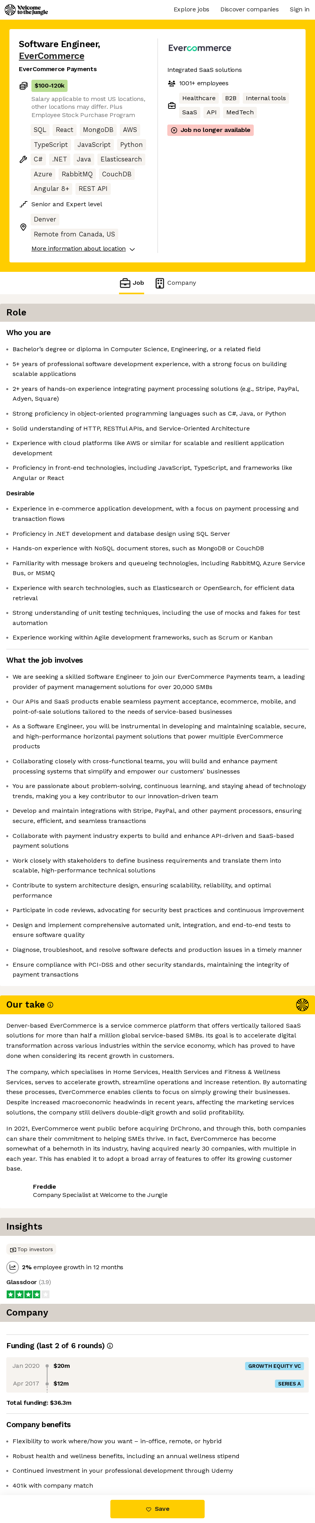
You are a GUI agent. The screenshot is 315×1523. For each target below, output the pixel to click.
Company (175, 283)
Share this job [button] (40, 1448)
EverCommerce (51, 56)
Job (131, 283)
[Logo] (26, 9)
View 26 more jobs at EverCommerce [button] (74, 1462)
